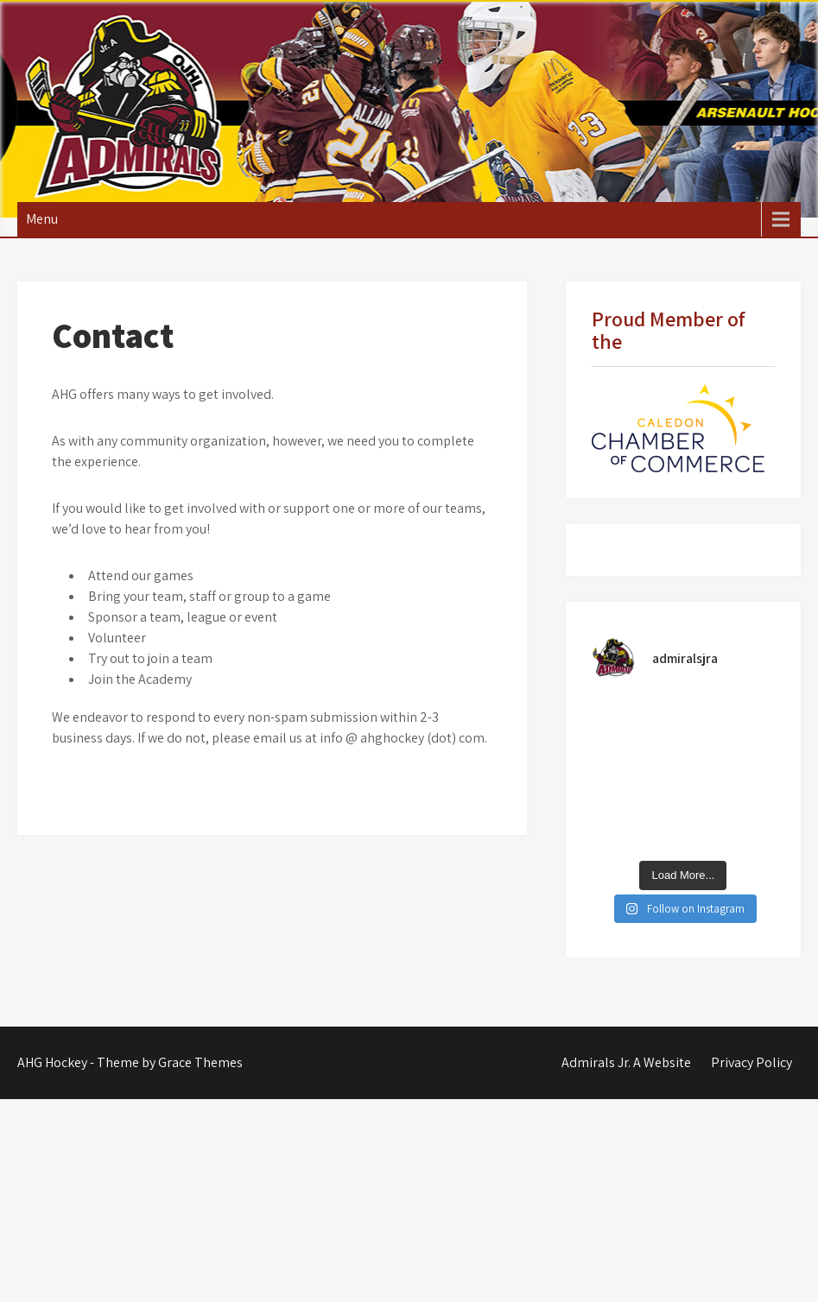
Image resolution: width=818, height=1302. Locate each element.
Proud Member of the (668, 330)
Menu (42, 219)
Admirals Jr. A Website (626, 1062)
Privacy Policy (751, 1062)
